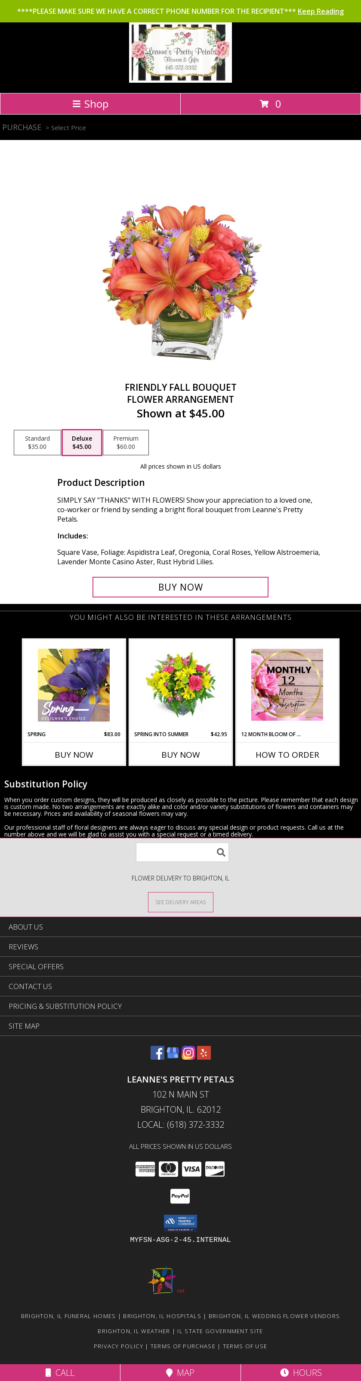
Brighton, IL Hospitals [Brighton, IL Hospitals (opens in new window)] (162, 1316)
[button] (180, 1223)
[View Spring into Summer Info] (180, 684)
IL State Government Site (220, 1331)
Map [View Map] (180, 1372)
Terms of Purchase (183, 1346)
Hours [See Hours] (301, 1372)
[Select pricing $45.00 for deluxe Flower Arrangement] (82, 442)
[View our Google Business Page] (173, 1057)
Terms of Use (245, 1346)
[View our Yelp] (204, 1057)
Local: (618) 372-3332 (180, 1124)
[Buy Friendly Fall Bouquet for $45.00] (181, 587)
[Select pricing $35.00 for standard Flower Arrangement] (37, 442)
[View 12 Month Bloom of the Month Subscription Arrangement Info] (287, 684)
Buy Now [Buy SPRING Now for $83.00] (74, 754)
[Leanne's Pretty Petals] (180, 80)
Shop (90, 103)
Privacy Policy (118, 1346)
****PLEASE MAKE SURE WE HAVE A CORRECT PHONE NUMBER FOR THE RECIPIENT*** (180, 11)
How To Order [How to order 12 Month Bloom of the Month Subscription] (287, 754)
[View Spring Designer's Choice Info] (74, 685)
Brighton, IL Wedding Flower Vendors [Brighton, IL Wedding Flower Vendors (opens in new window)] (274, 1316)
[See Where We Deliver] (180, 902)
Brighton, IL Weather (134, 1331)
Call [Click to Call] (60, 1372)
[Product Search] (182, 852)
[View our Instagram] (188, 1057)
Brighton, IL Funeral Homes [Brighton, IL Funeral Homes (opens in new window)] (68, 1316)
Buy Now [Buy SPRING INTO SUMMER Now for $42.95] (180, 754)
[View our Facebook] (157, 1057)
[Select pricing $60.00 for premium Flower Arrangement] (125, 442)
